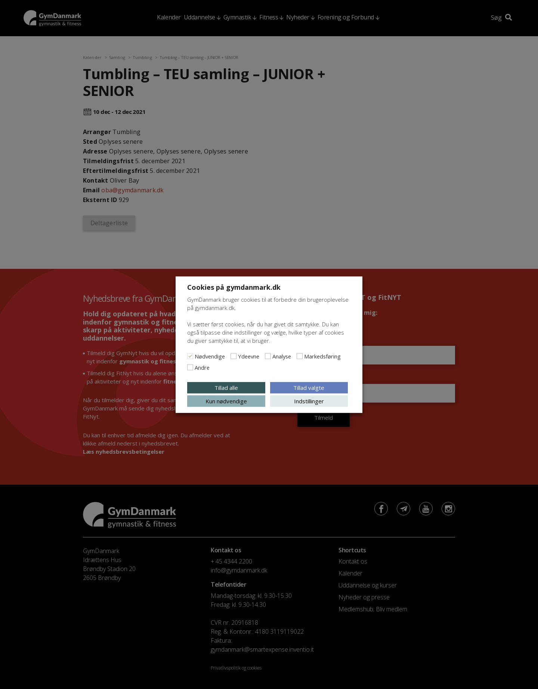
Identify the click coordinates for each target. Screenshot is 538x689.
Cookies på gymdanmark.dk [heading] (234, 286)
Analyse (281, 356)
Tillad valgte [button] (308, 387)
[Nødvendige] (190, 356)
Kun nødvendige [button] (226, 400)
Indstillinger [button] (309, 400)
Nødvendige (210, 356)
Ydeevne (248, 356)
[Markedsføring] (300, 356)
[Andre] (190, 367)
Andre (202, 367)
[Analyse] (268, 356)
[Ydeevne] (233, 356)
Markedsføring (322, 356)
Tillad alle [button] (226, 387)
